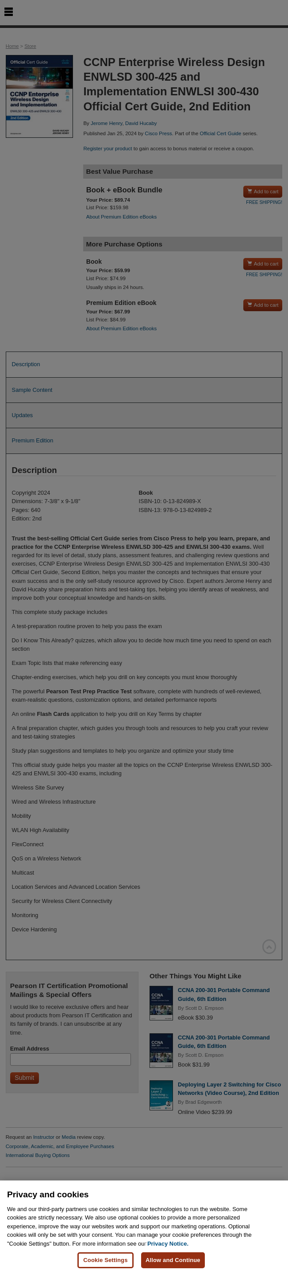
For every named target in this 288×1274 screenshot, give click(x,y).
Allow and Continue (173, 1260)
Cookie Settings (105, 1260)
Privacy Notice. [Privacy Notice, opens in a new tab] (167, 1244)
